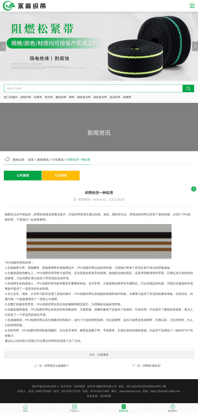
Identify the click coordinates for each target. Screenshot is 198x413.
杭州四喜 (105, 396)
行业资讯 (58, 159)
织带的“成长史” (152, 365)
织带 (37, 214)
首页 (31, 159)
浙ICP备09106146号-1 (45, 386)
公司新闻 (23, 175)
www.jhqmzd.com (130, 391)
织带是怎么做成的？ (57, 365)
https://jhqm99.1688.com (165, 391)
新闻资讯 (43, 159)
